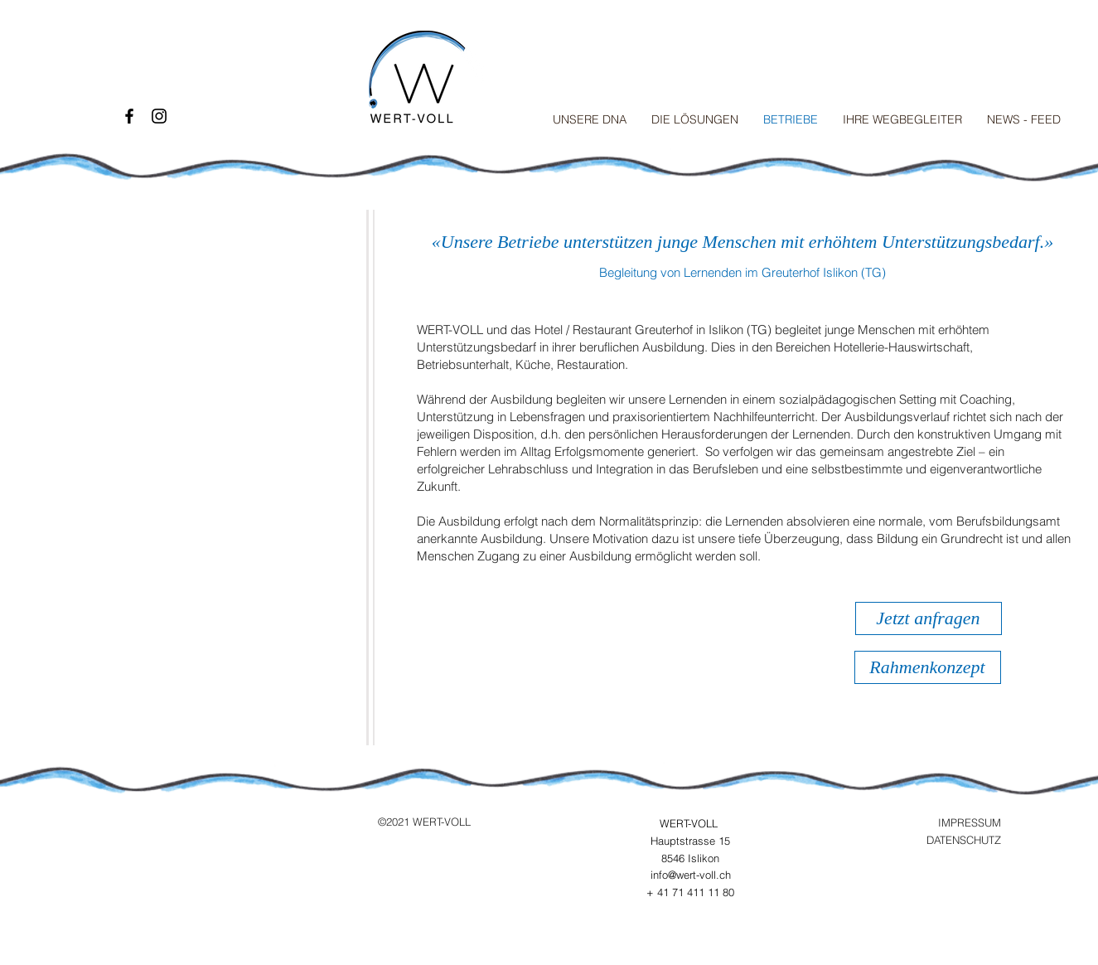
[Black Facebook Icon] (129, 116)
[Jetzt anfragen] (928, 618)
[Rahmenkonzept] (927, 667)
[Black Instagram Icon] (159, 116)
